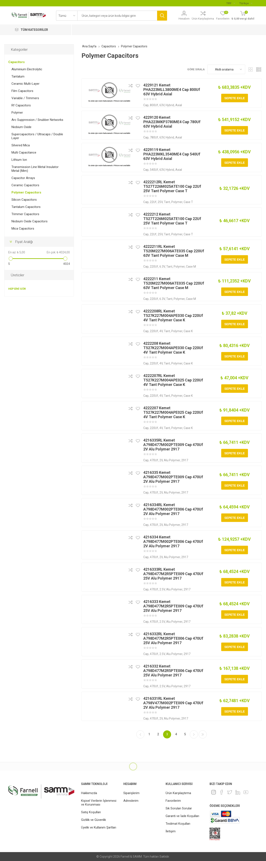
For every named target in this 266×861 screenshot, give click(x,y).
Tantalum (17, 76)
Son (203, 734)
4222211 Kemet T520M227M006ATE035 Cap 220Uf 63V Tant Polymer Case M (173, 283)
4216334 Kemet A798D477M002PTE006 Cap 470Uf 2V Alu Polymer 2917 (173, 541)
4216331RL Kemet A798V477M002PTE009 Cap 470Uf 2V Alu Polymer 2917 (173, 703)
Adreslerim (130, 801)
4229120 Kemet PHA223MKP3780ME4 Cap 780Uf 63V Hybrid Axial (171, 121)
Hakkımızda (89, 793)
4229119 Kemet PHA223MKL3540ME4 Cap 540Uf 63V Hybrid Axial (171, 154)
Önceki (140, 734)
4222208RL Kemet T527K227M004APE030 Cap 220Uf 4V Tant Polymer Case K (173, 315)
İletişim (171, 831)
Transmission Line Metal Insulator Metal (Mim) (35, 169)
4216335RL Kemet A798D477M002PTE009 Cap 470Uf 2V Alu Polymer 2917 (173, 444)
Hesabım (184, 18)
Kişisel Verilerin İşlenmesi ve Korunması (98, 802)
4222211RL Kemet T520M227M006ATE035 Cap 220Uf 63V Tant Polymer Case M (173, 251)
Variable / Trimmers (25, 98)
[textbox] (117, 16)
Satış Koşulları (91, 812)
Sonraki (194, 734)
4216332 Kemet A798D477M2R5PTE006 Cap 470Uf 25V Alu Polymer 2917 (173, 670)
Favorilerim (173, 801)
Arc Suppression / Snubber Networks (37, 120)
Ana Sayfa (89, 46)
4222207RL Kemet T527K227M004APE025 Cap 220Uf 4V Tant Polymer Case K (173, 380)
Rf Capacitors (21, 105)
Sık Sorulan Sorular (179, 808)
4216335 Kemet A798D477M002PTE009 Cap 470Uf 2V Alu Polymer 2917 (173, 477)
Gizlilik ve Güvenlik (93, 820)
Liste (258, 69)
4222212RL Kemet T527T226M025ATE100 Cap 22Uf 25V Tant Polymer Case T (172, 186)
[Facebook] (221, 792)
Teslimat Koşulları (178, 824)
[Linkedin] (237, 792)
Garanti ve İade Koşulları (182, 816)
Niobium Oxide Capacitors (29, 221)
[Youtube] (245, 792)
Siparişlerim (131, 793)
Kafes (250, 69)
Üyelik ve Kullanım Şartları (98, 827)
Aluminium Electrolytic (26, 69)
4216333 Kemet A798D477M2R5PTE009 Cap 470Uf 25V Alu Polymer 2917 (173, 606)
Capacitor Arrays (23, 178)
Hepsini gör (17, 288)
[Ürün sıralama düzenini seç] (226, 69)
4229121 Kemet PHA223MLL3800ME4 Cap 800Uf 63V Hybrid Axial (171, 89)
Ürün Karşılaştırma (203, 18)
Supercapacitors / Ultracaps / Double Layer (37, 136)
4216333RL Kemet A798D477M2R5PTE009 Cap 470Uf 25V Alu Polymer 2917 (173, 573)
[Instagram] (213, 792)
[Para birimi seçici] (230, 3)
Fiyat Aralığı (24, 242)
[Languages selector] (245, 3)
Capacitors (16, 62)
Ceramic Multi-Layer (25, 84)
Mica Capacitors (22, 228)
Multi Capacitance (23, 152)
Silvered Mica (20, 145)
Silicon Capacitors (24, 200)
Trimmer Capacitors (25, 214)
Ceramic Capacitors (25, 185)
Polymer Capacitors (26, 192)
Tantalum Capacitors (26, 207)
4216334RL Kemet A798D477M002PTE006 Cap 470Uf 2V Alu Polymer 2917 (173, 509)
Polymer (17, 112)
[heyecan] (229, 792)
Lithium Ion (19, 160)
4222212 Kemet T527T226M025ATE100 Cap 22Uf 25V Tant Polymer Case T (172, 218)
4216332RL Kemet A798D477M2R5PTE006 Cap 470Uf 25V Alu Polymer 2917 (173, 638)
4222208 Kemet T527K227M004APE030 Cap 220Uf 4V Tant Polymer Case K (173, 347)
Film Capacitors (22, 91)
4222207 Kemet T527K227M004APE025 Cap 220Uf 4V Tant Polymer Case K (173, 412)
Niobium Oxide (21, 127)
